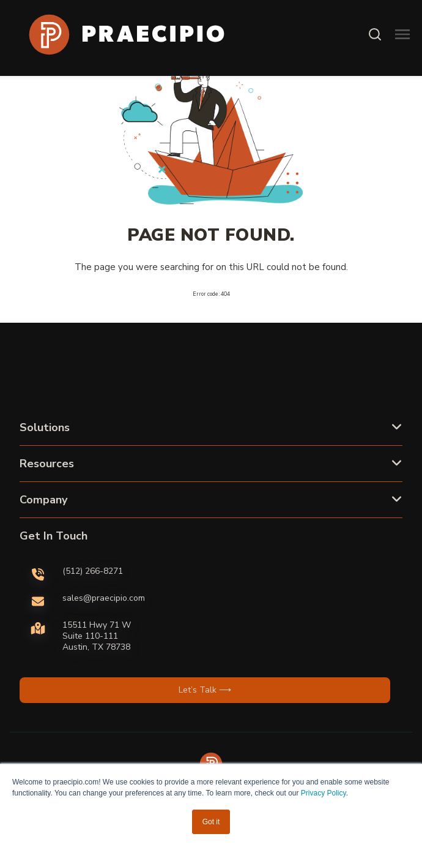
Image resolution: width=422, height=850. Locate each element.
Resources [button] (47, 463)
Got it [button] (211, 822)
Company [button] (43, 499)
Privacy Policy (323, 793)
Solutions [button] (45, 427)
